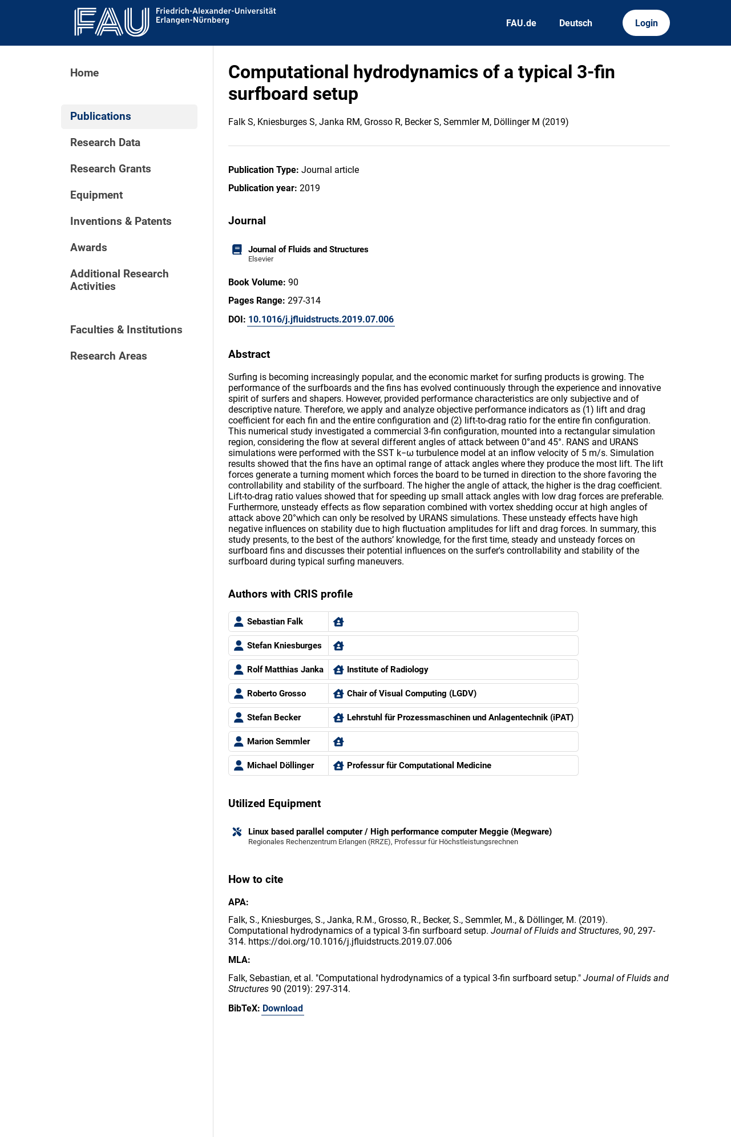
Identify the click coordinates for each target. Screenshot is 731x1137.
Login (646, 23)
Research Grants (110, 169)
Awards (88, 247)
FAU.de (521, 23)
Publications (100, 116)
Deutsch (575, 23)
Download (282, 1008)
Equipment (96, 195)
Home (84, 73)
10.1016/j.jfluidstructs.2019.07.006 (321, 319)
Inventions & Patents (121, 221)
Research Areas (108, 356)
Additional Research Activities (119, 280)
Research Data (105, 142)
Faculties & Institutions (126, 330)
